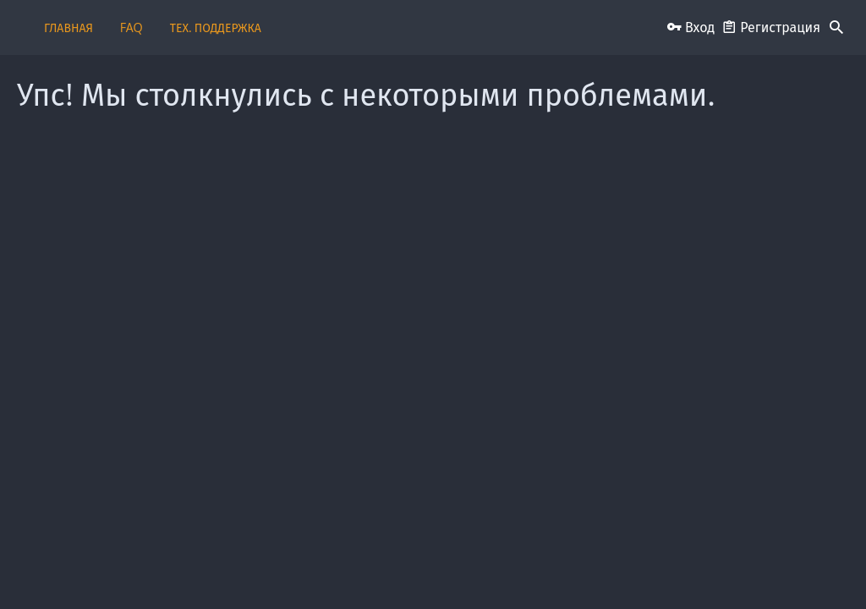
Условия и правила (527, 568)
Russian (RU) (76, 568)
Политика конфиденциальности (659, 568)
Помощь (765, 568)
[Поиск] (836, 28)
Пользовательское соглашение (397, 568)
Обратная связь (277, 568)
